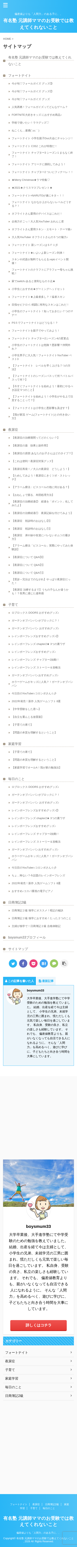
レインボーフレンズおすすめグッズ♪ (34, 651)
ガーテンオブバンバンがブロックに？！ (36, 620)
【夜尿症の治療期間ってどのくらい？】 (36, 437)
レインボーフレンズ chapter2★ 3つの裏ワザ (38, 644)
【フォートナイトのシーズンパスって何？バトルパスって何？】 (42, 377)
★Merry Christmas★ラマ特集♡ (31, 179)
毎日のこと (16, 779)
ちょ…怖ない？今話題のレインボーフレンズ (38, 875)
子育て (13, 604)
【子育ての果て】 (22, 724)
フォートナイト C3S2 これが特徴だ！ (34, 146)
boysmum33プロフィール (27, 937)
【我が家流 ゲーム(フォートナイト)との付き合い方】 (41, 416)
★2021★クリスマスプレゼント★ (32, 187)
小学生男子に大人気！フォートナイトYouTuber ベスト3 (42, 357)
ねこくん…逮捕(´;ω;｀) (25, 130)
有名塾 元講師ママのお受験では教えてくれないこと (39, 61)
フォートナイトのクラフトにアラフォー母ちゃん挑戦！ (42, 271)
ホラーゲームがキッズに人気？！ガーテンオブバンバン (42, 683)
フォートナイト (19, 75)
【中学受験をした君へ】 (26, 709)
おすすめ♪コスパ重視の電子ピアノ (32, 891)
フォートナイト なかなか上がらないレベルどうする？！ (41, 204)
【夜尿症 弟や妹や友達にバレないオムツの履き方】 (41, 537)
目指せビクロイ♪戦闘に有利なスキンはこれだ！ (40, 304)
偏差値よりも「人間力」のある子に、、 (38, 1532)
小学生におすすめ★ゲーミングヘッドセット (38, 289)
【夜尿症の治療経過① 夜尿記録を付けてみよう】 (43, 513)
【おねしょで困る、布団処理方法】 (33, 494)
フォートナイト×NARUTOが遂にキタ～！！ (38, 195)
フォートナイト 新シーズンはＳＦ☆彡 (35, 244)
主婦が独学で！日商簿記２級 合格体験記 (36, 926)
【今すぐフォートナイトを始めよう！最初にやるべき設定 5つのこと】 (42, 388)
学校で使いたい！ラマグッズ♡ (30, 122)
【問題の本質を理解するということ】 (34, 732)
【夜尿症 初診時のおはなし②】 (34, 520)
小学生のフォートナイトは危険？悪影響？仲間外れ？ (41, 346)
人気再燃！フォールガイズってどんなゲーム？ (40, 107)
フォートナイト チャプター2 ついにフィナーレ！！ (42, 172)
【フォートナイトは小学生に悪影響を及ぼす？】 (41, 408)
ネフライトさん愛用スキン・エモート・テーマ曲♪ (42, 229)
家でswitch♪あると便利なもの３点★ (33, 281)
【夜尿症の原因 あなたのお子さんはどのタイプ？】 (43, 453)
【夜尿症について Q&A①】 (28, 572)
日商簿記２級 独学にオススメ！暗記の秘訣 (37, 910)
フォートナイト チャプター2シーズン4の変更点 (40, 338)
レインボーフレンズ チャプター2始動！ (35, 659)
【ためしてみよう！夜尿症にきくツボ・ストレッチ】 (41, 477)
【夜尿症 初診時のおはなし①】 (34, 528)
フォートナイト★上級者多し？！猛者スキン (38, 296)
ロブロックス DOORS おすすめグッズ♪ (35, 612)
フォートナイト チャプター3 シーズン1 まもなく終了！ (42, 154)
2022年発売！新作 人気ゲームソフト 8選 (36, 701)
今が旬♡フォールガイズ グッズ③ (32, 83)
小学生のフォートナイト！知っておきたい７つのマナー (42, 313)
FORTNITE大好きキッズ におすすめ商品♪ (37, 114)
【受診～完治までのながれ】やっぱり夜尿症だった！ (41, 581)
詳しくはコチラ (39, 1325)
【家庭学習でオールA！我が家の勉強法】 (37, 767)
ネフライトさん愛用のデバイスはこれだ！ (37, 213)
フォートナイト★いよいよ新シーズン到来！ (38, 252)
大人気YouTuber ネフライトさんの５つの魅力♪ (40, 237)
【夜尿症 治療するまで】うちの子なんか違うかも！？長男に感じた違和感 (40, 591)
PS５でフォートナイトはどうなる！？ (35, 322)
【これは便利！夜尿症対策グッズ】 (33, 461)
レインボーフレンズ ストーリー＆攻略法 (36, 667)
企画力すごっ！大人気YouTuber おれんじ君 (38, 221)
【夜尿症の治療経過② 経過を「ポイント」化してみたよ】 (42, 503)
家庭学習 (14, 744)
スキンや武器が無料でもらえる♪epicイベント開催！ (40, 261)
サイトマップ (18, 949)
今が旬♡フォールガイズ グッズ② (32, 91)
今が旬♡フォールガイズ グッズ (31, 99)
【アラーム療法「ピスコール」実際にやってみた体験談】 (42, 547)
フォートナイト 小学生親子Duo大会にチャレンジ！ (42, 138)
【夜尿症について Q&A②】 (28, 564)
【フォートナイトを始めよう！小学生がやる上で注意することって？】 (42, 398)
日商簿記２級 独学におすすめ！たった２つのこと (41, 918)
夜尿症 (13, 429)
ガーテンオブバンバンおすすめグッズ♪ (35, 675)
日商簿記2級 (17, 902)
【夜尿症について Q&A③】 (28, 557)
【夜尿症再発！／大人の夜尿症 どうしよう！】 (41, 469)
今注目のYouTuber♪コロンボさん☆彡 (34, 693)
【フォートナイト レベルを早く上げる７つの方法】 (41, 367)
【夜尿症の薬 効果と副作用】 (30, 445)
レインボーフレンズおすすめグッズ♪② (35, 636)
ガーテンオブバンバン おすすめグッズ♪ (35, 628)
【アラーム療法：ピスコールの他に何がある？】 (41, 487)
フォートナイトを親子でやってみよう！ (36, 330)
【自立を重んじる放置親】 (28, 716)
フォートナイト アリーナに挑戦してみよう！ (39, 164)
